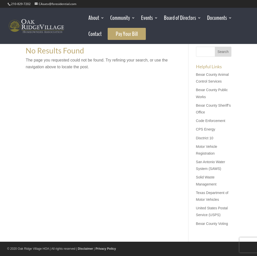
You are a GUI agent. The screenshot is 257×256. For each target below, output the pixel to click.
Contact (95, 35)
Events (147, 19)
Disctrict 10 (204, 138)
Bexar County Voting (212, 224)
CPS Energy (205, 129)
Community (120, 19)
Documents (217, 19)
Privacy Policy (106, 248)
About (93, 19)
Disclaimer (85, 248)
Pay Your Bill (127, 34)
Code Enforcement (210, 121)
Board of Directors (180, 19)
